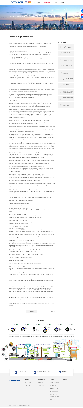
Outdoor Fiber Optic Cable (54, 383)
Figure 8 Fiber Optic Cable (54, 388)
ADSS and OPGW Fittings (54, 397)
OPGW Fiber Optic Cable (54, 391)
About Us (27, 380)
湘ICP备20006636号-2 (24, 406)
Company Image (27, 385)
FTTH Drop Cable (53, 386)
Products (52, 380)
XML (73, 406)
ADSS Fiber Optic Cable (54, 389)
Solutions (39, 385)
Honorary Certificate (28, 388)
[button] (74, 329)
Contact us (65, 380)
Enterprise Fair (27, 386)
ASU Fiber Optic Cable (54, 392)
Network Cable (52, 400)
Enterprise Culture (28, 383)
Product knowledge (41, 386)
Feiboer (29, 406)
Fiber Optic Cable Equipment (55, 399)
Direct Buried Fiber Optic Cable (55, 394)
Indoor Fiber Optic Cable (54, 385)
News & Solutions (41, 380)
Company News (40, 383)
